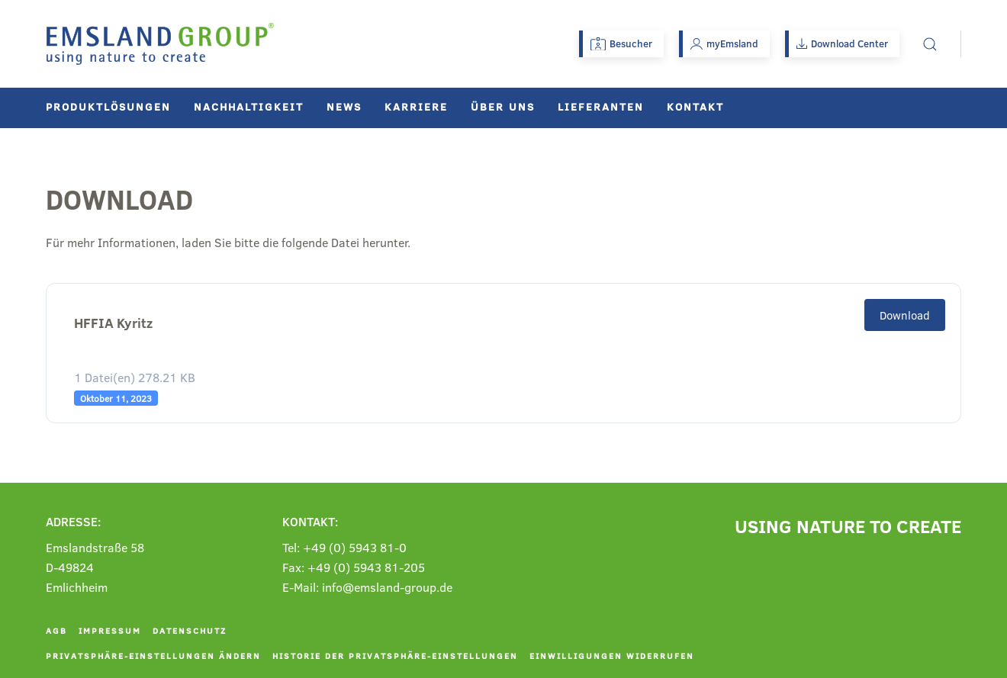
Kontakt (695, 106)
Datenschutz (190, 630)
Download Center (842, 43)
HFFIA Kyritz (113, 323)
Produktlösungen (108, 106)
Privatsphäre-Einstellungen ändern (153, 655)
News (344, 106)
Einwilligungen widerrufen (611, 655)
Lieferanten (601, 106)
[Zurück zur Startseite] (160, 44)
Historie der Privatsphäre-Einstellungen (395, 655)
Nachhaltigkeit (249, 106)
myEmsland (724, 43)
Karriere (416, 106)
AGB (56, 630)
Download (905, 315)
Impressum (110, 630)
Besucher (621, 43)
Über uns (503, 106)
